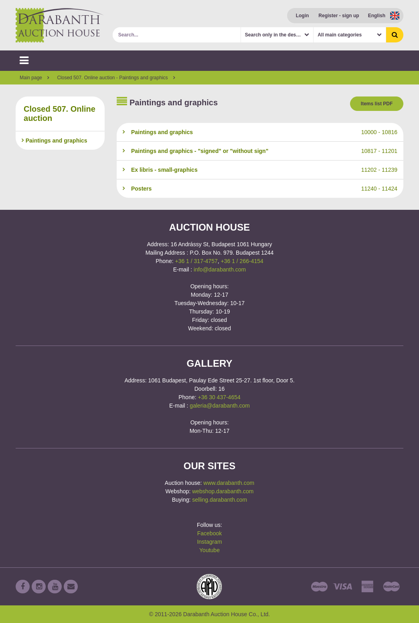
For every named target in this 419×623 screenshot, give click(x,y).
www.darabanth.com (228, 483)
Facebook (209, 533)
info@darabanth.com (220, 269)
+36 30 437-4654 (219, 397)
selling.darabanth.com (219, 499)
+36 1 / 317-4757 (196, 261)
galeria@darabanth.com (220, 405)
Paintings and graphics (54, 140)
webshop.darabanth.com (222, 491)
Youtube (209, 550)
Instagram (209, 542)
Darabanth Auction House (60, 25)
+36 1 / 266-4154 (242, 261)
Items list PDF (377, 104)
